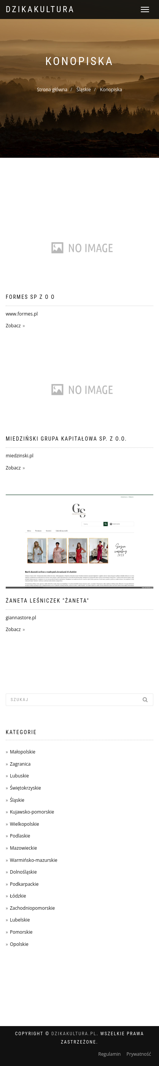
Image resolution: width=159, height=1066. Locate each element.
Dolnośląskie (23, 872)
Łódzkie (18, 896)
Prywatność (139, 1054)
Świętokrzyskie (25, 788)
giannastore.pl (21, 617)
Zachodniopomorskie (32, 908)
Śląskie (83, 89)
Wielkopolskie (24, 824)
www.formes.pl (22, 314)
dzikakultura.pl (74, 1033)
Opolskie (19, 944)
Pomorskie (21, 932)
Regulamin (109, 1054)
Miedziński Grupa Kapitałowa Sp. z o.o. (66, 439)
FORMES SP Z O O (30, 297)
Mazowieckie (23, 848)
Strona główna (52, 89)
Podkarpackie (24, 884)
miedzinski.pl (19, 455)
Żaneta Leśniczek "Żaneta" (47, 601)
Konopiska (111, 89)
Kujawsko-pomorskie (32, 812)
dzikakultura (40, 9)
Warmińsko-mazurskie (33, 860)
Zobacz (13, 325)
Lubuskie (19, 776)
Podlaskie (20, 836)
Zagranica (20, 764)
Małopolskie (22, 752)
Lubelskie (20, 920)
